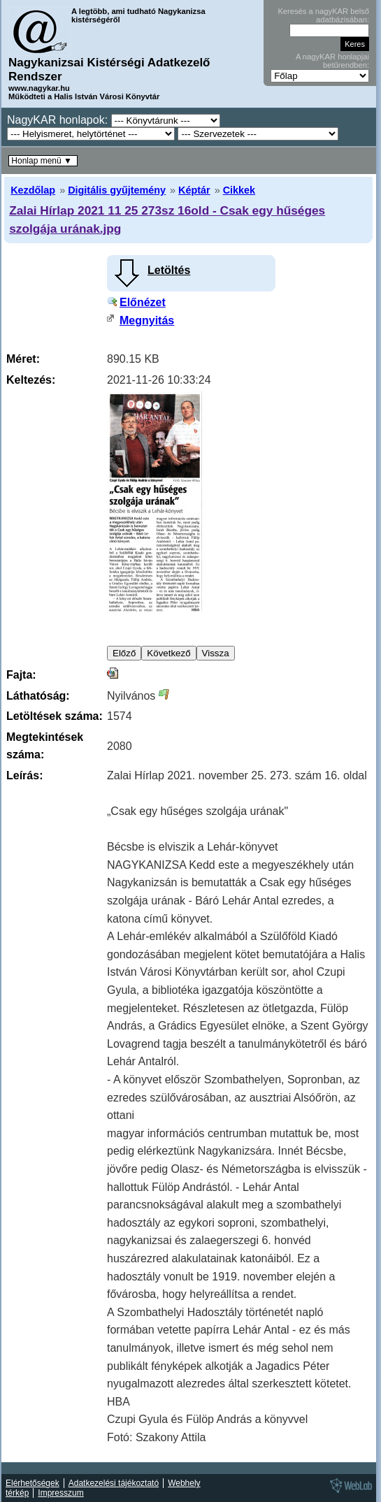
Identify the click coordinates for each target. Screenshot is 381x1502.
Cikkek (239, 190)
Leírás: (24, 775)
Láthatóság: (38, 696)
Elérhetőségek (32, 1483)
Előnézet (143, 302)
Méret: (23, 359)
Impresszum (60, 1493)
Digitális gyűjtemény (117, 190)
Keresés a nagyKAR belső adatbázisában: (323, 15)
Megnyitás (147, 320)
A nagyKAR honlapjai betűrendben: (332, 60)
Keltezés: (30, 380)
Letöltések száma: (54, 716)
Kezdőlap (32, 190)
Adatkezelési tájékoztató (114, 1483)
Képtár (194, 190)
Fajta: (21, 675)
